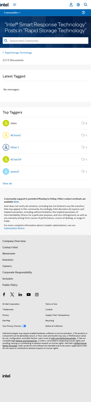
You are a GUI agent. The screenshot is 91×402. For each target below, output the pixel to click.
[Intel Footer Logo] (6, 375)
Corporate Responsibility (17, 272)
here (16, 201)
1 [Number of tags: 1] (86, 135)
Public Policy (10, 285)
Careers (7, 266)
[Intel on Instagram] (37, 295)
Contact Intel (10, 247)
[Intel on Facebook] (4, 295)
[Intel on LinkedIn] (20, 295)
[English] (78, 4)
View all (7, 183)
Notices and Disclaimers (26, 340)
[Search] (45, 40)
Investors (7, 259)
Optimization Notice (14, 228)
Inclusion (7, 278)
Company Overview (14, 241)
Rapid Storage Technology (18, 52)
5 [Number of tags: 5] (86, 123)
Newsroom (8, 253)
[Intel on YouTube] (28, 295)
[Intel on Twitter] (12, 295)
